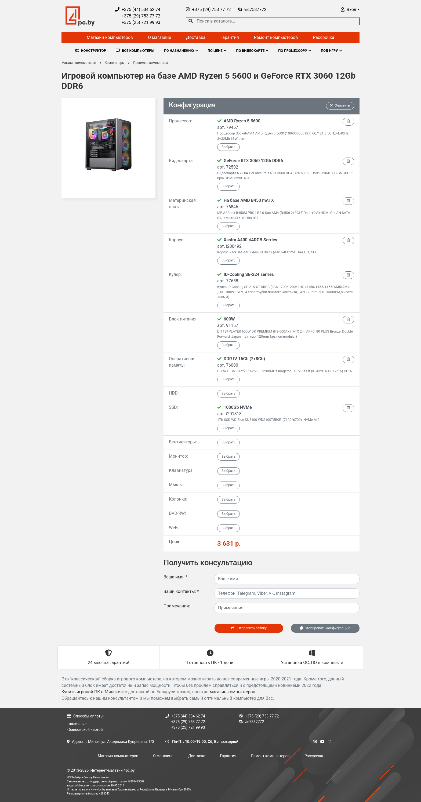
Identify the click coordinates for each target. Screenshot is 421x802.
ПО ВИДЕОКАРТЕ (252, 51)
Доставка (195, 37)
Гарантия (229, 37)
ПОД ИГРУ (331, 51)
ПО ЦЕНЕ (217, 51)
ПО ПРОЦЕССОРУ (294, 51)
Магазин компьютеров (110, 37)
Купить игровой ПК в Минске (90, 691)
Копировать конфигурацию (325, 628)
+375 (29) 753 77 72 (137, 16)
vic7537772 (252, 9)
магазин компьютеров (232, 691)
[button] (350, 9)
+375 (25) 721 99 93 (137, 22)
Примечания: (177, 605)
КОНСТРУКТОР (90, 51)
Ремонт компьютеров (276, 37)
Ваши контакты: (181, 591)
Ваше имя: (175, 576)
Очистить (340, 105)
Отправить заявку (248, 628)
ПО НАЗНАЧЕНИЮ (181, 51)
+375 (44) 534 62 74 (137, 9)
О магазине (159, 37)
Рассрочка (323, 37)
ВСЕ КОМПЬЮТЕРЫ (135, 51)
